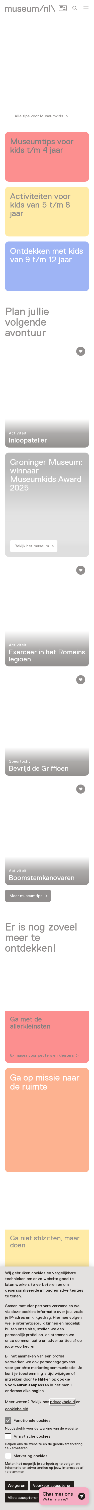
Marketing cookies (30, 1456)
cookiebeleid (16, 1409)
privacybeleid (62, 1402)
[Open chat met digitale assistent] (64, 1496)
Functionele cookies (27, 1420)
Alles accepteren (23, 1497)
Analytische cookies (32, 1436)
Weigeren (16, 1485)
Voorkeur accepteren (52, 1485)
